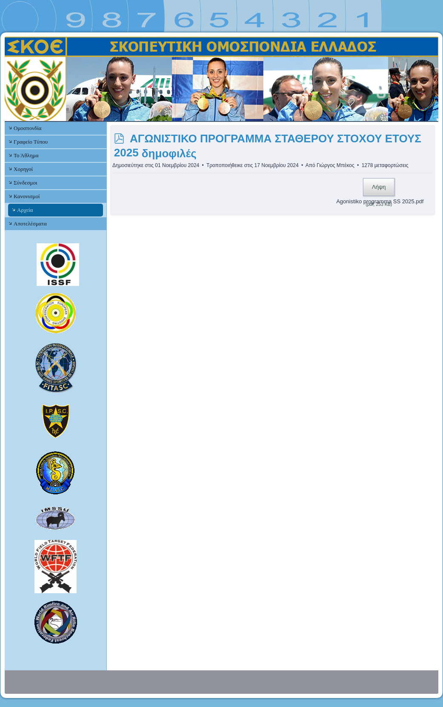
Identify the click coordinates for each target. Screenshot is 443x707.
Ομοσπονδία (27, 128)
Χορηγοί (23, 169)
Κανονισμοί (27, 196)
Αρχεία (25, 210)
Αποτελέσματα (30, 223)
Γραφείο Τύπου (31, 142)
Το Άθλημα (26, 155)
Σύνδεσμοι (25, 182)
